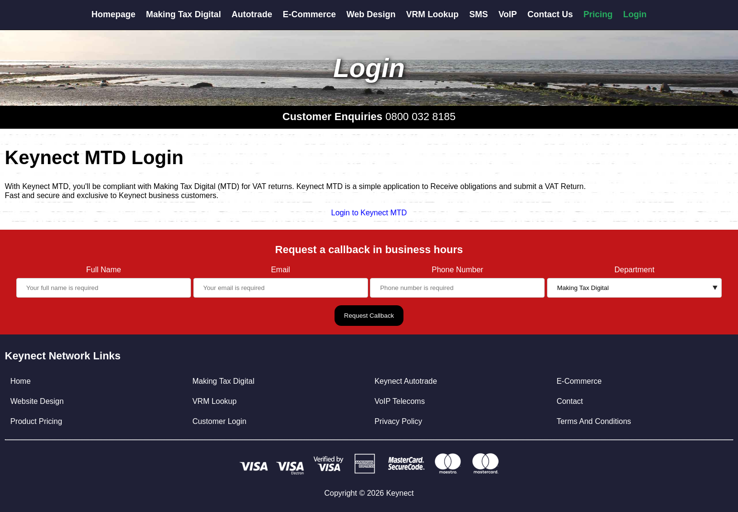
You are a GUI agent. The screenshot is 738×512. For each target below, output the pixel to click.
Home (20, 381)
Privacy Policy (398, 421)
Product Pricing (36, 421)
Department (635, 270)
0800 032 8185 (420, 116)
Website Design (37, 401)
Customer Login (219, 421)
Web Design (371, 14)
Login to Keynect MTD (369, 213)
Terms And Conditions (594, 421)
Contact (570, 401)
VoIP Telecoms (399, 401)
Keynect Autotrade (405, 381)
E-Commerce (309, 14)
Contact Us (550, 14)
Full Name (103, 270)
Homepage (113, 14)
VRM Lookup (432, 14)
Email (280, 270)
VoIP (507, 14)
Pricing (598, 14)
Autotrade (252, 14)
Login (635, 14)
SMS (478, 14)
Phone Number (457, 270)
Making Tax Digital (183, 14)
